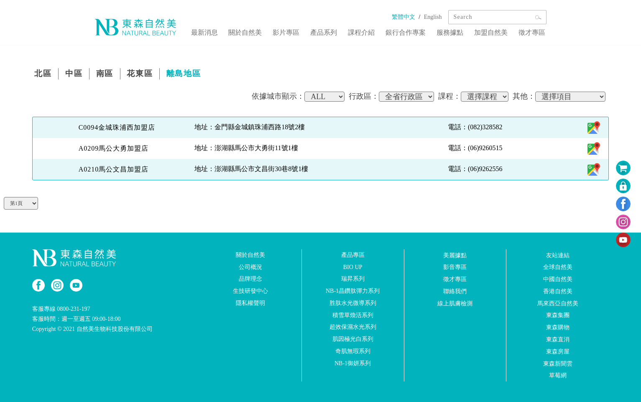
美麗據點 (455, 254)
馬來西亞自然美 (557, 303)
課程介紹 (372, 30)
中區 (78, 74)
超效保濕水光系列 (352, 326)
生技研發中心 (250, 290)
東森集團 (557, 315)
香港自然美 (557, 290)
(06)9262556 (485, 168)
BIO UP (353, 266)
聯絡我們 (455, 290)
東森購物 (557, 327)
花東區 (151, 74)
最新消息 (225, 30)
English (433, 17)
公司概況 (250, 266)
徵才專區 (533, 30)
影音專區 (455, 267)
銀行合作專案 (414, 30)
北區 (45, 74)
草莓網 (558, 375)
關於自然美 (264, 30)
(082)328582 (485, 126)
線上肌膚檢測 (454, 303)
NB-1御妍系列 (353, 362)
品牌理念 (250, 278)
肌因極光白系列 (352, 338)
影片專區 (302, 30)
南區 (112, 74)
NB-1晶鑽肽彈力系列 (353, 290)
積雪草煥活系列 (352, 314)
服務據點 (456, 30)
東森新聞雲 (557, 363)
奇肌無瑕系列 (352, 351)
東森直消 (557, 339)
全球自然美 (557, 267)
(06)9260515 (485, 147)
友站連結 (557, 254)
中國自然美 (557, 279)
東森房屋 (557, 351)
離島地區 (198, 74)
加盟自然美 (494, 30)
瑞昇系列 (353, 278)
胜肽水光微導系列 (352, 302)
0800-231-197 (73, 308)
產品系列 (337, 30)
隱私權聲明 (250, 302)
